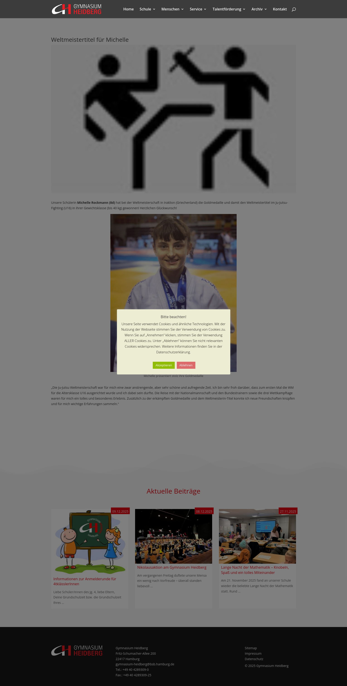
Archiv (257, 9)
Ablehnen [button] (186, 365)
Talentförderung (227, 9)
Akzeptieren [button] (163, 365)
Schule (145, 9)
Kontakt (280, 9)
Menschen (170, 9)
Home (128, 9)
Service (196, 9)
